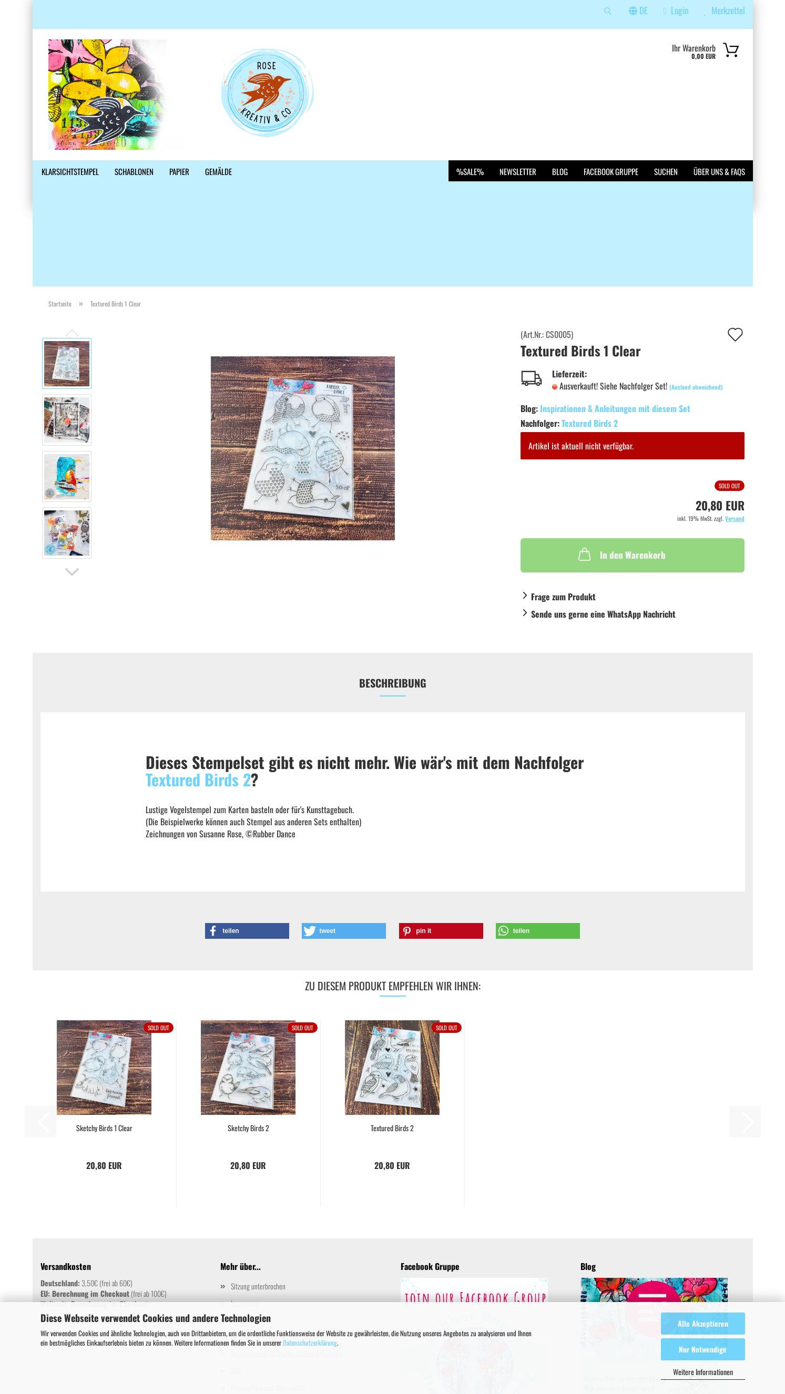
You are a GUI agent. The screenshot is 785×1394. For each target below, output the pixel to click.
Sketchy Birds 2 (248, 1052)
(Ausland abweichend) (696, 310)
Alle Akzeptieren (703, 1323)
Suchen (666, 171)
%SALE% (470, 171)
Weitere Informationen (703, 1371)
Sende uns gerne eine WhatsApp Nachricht (603, 537)
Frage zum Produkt (563, 520)
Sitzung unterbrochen (258, 1209)
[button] (72, 495)
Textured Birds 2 (590, 347)
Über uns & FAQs (719, 171)
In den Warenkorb (621, 477)
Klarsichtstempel (70, 171)
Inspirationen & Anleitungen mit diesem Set (615, 332)
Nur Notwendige (703, 1349)
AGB (236, 1294)
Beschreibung (392, 606)
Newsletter (517, 171)
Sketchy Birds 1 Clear (104, 1052)
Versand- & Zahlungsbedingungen (274, 1260)
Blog (560, 171)
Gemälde (218, 171)
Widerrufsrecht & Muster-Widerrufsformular (287, 1277)
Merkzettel (724, 10)
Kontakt (241, 1243)
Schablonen (134, 171)
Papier (179, 171)
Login (676, 10)
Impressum (245, 1227)
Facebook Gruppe (611, 171)
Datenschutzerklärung (310, 1342)
